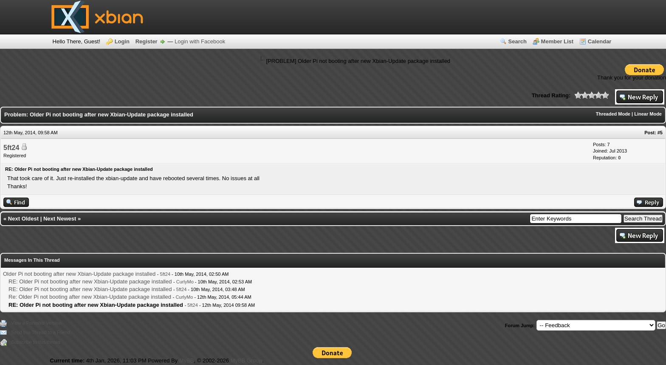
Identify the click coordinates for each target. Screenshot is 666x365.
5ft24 (11, 147)
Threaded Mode (613, 113)
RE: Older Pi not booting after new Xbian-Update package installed (90, 281)
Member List (557, 41)
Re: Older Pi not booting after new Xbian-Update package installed (89, 297)
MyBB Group (246, 360)
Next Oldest (23, 218)
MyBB (186, 360)
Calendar (600, 41)
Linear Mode (648, 113)
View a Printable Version (36, 322)
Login (122, 41)
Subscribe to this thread (35, 342)
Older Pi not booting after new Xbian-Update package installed (79, 274)
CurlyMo (185, 281)
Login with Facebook (200, 41)
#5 (660, 132)
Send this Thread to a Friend (40, 332)
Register (146, 41)
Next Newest (59, 218)
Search (517, 41)
